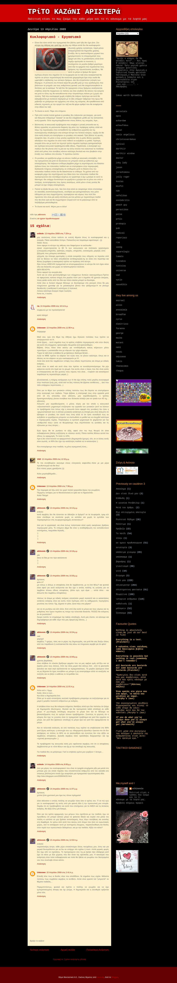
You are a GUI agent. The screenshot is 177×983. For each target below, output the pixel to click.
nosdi (119, 352)
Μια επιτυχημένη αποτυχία (131, 512)
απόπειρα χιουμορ (126, 552)
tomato (119, 256)
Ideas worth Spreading (129, 95)
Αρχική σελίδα (68, 950)
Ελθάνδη (120, 498)
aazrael (120, 300)
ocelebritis (123, 200)
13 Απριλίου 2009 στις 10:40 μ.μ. (64, 657)
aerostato (121, 111)
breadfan (121, 314)
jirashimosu (123, 172)
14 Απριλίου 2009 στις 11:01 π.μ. (61, 686)
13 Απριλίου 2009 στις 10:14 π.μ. (54, 306)
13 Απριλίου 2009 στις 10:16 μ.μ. (64, 551)
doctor (119, 158)
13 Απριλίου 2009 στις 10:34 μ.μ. (64, 632)
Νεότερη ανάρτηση (39, 950)
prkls (119, 219)
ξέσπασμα (121, 613)
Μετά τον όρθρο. (125, 507)
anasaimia (121, 310)
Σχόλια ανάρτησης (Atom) (75, 959)
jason (119, 167)
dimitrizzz (122, 324)
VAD (39, 459)
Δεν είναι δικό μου (127, 493)
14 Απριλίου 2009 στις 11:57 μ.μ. (64, 789)
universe (121, 270)
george (119, 333)
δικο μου (121, 580)
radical (120, 233)
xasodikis (121, 284)
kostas (119, 181)
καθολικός (121, 604)
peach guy (121, 205)
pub (118, 228)
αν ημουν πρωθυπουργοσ (48, 218)
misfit (119, 186)
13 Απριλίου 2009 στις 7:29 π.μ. (58, 233)
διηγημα (120, 575)
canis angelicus (125, 134)
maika (119, 338)
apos (118, 116)
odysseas (121, 356)
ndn (118, 191)
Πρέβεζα (120, 529)
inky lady (121, 163)
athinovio (41, 508)
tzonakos (121, 261)
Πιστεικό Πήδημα (125, 519)
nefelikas (121, 195)
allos (119, 305)
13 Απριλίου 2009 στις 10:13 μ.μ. (64, 508)
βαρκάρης (121, 561)
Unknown (41, 328)
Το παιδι (121, 533)
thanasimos (122, 366)
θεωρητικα (121, 594)
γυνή (118, 571)
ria (38, 306)
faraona (120, 328)
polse (119, 214)
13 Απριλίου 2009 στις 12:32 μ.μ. (55, 459)
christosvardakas (126, 139)
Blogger (114, 977)
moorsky (100, 977)
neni (118, 347)
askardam (121, 121)
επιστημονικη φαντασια (129, 589)
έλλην (119, 538)
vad (118, 275)
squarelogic (123, 251)
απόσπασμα (121, 557)
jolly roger (123, 177)
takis (119, 361)
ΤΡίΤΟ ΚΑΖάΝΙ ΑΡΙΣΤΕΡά (74, 12)
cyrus (119, 319)
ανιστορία (121, 547)
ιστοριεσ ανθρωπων (126, 599)
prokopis (121, 224)
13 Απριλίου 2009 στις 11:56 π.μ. (61, 328)
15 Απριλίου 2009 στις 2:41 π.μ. (60, 872)
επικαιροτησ (123, 585)
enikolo (40, 233)
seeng (119, 247)
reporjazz (121, 238)
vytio (119, 280)
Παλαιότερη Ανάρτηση (97, 950)
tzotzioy (121, 266)
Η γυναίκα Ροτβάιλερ (128, 503)
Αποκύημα (121, 489)
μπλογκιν (121, 608)
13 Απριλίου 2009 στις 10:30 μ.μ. (64, 576)
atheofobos (122, 125)
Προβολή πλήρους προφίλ (129, 803)
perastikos (122, 209)
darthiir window (125, 153)
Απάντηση (41, 297)
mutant (119, 342)
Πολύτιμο (121, 524)
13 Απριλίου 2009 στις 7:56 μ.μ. (60, 486)
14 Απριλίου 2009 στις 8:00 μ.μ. (58, 764)
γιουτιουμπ (122, 566)
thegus (119, 371)
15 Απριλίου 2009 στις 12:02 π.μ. (64, 840)
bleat (119, 130)
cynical (120, 144)
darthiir (121, 149)
